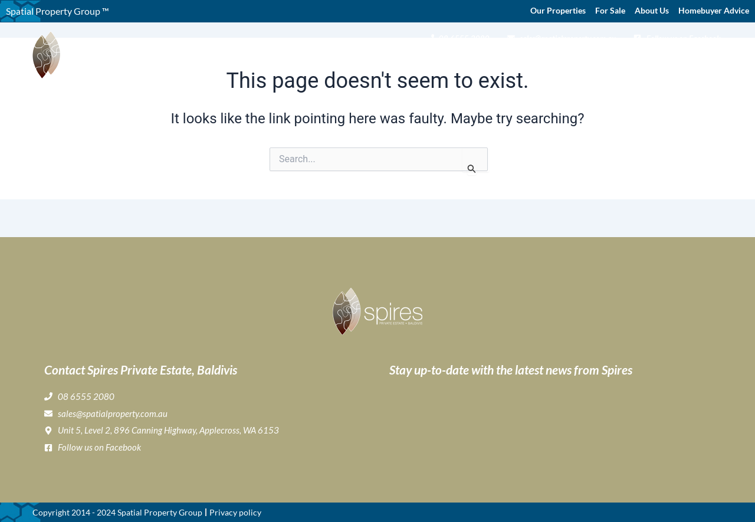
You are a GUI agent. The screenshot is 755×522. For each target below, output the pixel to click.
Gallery (446, 62)
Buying (402, 62)
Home (313, 62)
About (354, 62)
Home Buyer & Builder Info (586, 62)
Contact (704, 62)
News (667, 62)
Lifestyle (493, 62)
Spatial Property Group (159, 512)
